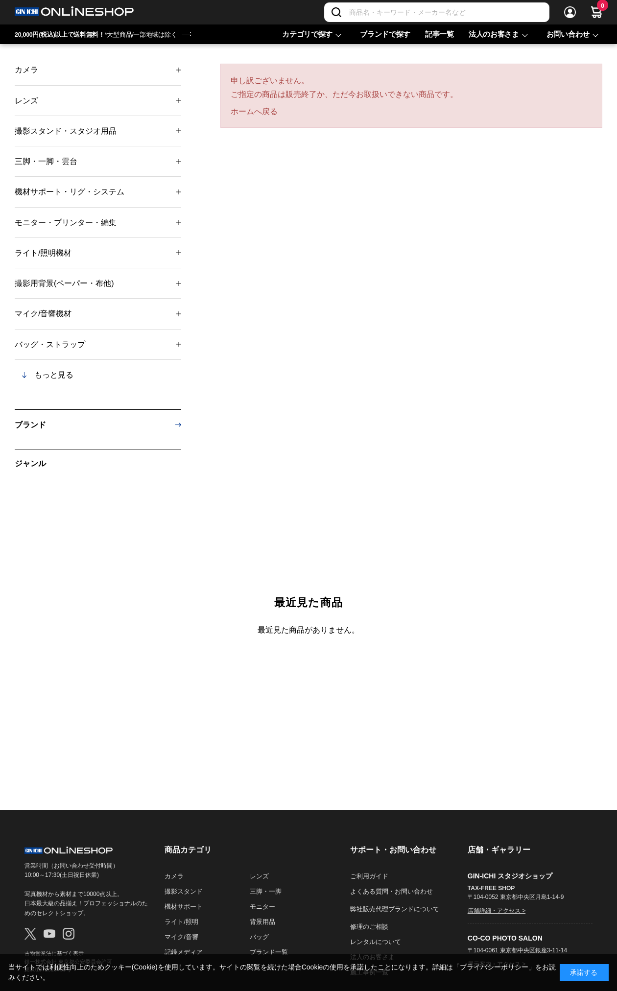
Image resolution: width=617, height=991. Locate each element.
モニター (262, 906)
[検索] (336, 12)
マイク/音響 (181, 937)
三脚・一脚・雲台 (46, 161)
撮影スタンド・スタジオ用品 (66, 131)
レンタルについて (375, 941)
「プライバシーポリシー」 (494, 967)
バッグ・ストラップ (50, 344)
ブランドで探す (385, 34)
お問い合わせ (568, 34)
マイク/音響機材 (43, 313)
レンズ (26, 100)
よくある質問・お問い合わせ (391, 891)
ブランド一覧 (269, 952)
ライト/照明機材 (43, 253)
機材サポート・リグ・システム (69, 192)
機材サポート (184, 906)
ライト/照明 (181, 921)
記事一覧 (439, 34)
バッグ (259, 937)
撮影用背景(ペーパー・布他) (64, 283)
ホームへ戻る (254, 111)
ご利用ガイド (369, 876)
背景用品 (262, 921)
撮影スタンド (184, 891)
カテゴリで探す (307, 34)
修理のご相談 (369, 926)
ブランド (30, 425)
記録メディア (184, 952)
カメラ (26, 70)
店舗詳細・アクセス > (496, 910)
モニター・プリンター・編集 (66, 222)
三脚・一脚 (266, 891)
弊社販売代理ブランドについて (394, 909)
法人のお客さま (494, 34)
